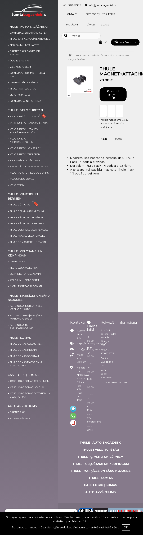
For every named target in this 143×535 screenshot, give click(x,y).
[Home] (71, 55)
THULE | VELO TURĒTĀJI (86, 55)
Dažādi (81, 59)
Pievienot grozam (113, 94)
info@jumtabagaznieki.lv (103, 5)
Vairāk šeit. (112, 527)
